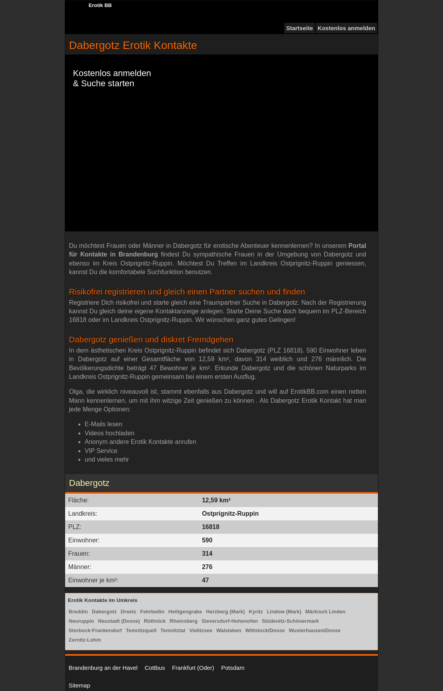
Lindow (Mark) (284, 612)
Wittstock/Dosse (265, 630)
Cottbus (155, 667)
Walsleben (228, 630)
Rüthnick (155, 621)
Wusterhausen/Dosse (315, 630)
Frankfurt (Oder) (193, 667)
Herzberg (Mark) (225, 612)
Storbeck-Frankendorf (95, 630)
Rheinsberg (184, 621)
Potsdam (232, 667)
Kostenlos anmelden (346, 28)
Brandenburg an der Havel (103, 667)
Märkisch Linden (325, 612)
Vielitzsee (200, 630)
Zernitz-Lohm (85, 640)
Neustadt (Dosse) (119, 621)
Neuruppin (81, 621)
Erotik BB (100, 5)
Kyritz (256, 612)
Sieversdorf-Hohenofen (230, 621)
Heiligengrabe (185, 612)
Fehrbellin (152, 612)
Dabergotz (104, 612)
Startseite (299, 28)
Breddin (78, 612)
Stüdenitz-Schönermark (290, 621)
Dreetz (128, 612)
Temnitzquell (141, 630)
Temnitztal (172, 630)
